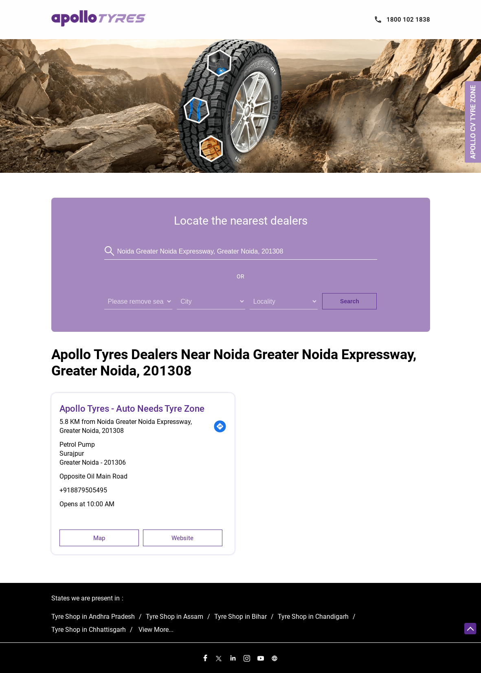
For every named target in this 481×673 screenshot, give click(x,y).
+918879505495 (83, 490)
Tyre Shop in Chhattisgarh (88, 629)
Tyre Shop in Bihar (240, 616)
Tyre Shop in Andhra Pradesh (93, 616)
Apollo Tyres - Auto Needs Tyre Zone (131, 409)
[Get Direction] (219, 426)
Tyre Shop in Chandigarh (313, 616)
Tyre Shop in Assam (174, 616)
